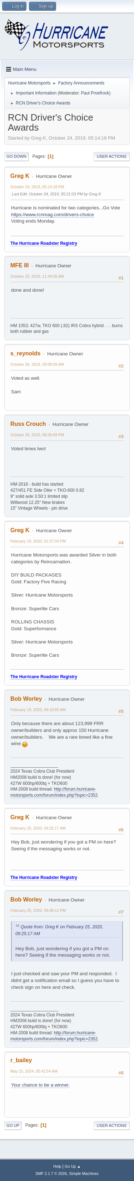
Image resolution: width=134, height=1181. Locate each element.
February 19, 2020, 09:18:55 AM (38, 710)
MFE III (19, 265)
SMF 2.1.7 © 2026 (51, 1173)
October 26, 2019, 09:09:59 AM (37, 364)
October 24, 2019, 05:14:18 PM (37, 187)
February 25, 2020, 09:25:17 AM (38, 828)
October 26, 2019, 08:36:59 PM (37, 435)
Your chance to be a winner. (40, 1085)
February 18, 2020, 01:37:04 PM (38, 541)
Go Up (12, 1125)
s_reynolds (25, 353)
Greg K (19, 176)
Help (57, 1166)
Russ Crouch (28, 424)
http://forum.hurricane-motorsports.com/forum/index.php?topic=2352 (54, 792)
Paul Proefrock (95, 93)
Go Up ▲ (73, 1166)
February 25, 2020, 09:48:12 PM (38, 910)
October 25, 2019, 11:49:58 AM (37, 276)
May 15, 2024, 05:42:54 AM (34, 1071)
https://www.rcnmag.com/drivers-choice (52, 214)
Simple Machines (84, 1173)
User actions (111, 156)
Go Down (16, 156)
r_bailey (21, 1060)
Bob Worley (26, 699)
